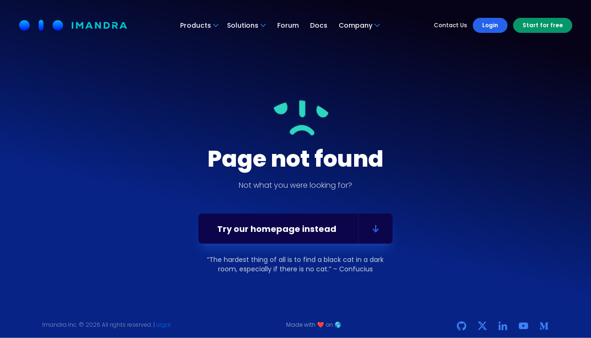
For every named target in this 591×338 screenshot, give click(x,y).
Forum (288, 25)
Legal (163, 325)
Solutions (247, 25)
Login (490, 25)
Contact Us (450, 25)
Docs (318, 25)
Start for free (543, 25)
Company (360, 25)
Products (200, 25)
